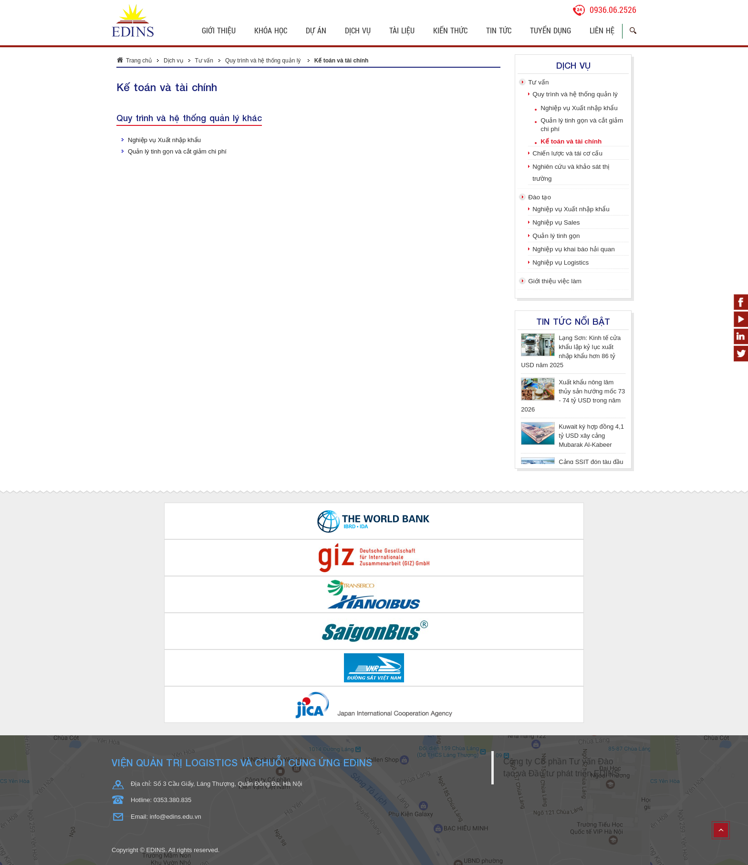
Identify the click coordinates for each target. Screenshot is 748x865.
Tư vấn (204, 60)
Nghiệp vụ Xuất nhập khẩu (164, 140)
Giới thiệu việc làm (555, 281)
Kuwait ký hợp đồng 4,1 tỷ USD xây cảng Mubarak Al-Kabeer (591, 435)
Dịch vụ (173, 60)
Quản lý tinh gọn (556, 235)
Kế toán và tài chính (341, 60)
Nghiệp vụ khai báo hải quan (573, 249)
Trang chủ (139, 60)
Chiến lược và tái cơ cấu (567, 153)
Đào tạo (539, 197)
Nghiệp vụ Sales (556, 222)
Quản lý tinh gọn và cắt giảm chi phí (177, 151)
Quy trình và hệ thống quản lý (263, 60)
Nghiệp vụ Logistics (560, 262)
